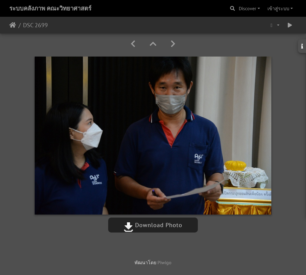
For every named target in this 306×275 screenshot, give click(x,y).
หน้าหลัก (12, 25)
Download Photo (153, 225)
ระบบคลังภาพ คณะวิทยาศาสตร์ (50, 8)
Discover (247, 8)
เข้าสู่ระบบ (278, 8)
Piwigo (164, 262)
